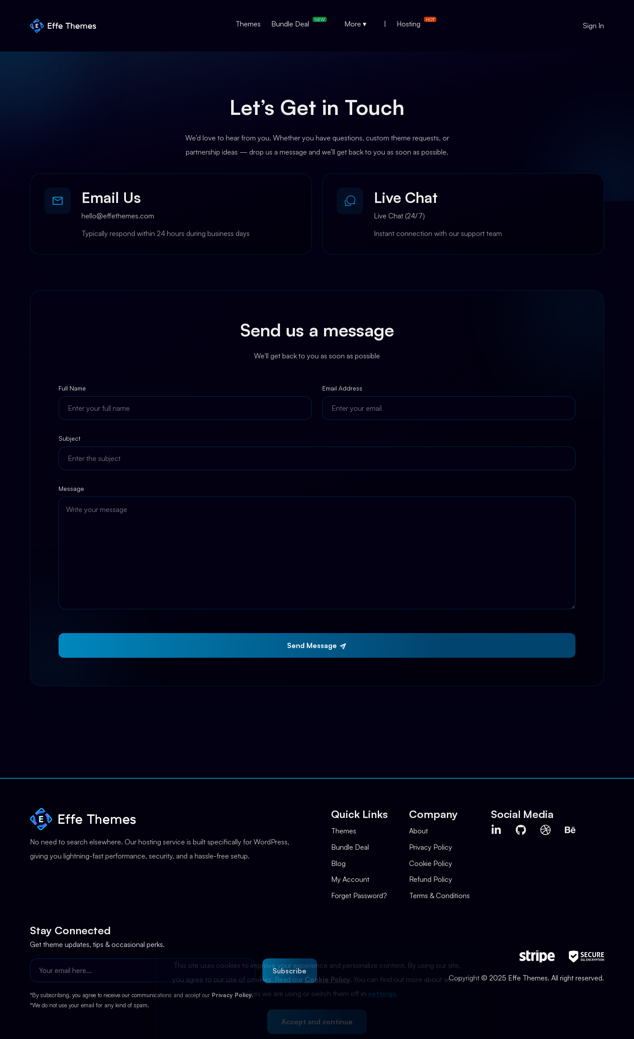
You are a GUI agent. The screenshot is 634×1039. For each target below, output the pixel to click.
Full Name (72, 388)
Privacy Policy (430, 847)
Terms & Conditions (439, 895)
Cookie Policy (430, 863)
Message (71, 489)
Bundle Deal (290, 23)
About (418, 830)
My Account (350, 879)
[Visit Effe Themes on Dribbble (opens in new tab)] (545, 830)
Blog (338, 863)
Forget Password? (359, 895)
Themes (248, 23)
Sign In (593, 25)
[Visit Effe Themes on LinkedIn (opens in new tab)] (496, 830)
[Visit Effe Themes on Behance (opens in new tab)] (570, 830)
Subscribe (289, 970)
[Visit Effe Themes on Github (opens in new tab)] (521, 830)
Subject (70, 438)
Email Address (342, 388)
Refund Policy (430, 879)
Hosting (408, 23)
